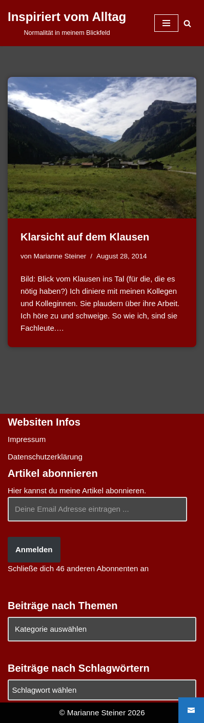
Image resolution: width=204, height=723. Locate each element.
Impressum (27, 439)
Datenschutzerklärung (45, 456)
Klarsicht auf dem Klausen (85, 237)
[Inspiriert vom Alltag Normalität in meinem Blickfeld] (67, 23)
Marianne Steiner (60, 256)
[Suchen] (187, 23)
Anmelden (34, 549)
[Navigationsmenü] (166, 23)
